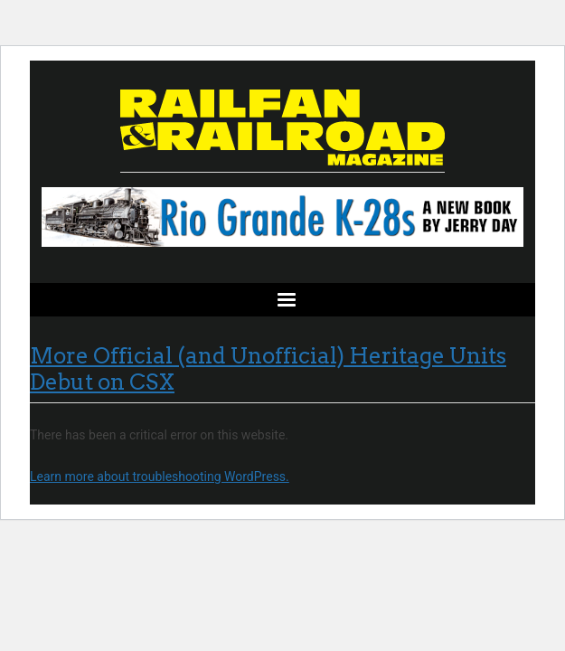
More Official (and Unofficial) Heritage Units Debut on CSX (268, 369)
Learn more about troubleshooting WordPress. (159, 476)
